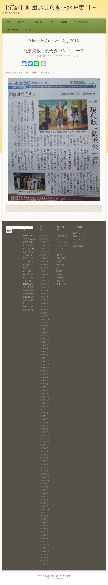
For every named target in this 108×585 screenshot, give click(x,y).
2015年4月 (44, 532)
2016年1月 (44, 506)
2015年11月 (44, 513)
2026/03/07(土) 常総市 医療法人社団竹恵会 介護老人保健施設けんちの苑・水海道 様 (28, 293)
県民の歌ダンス (82, 22)
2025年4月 (44, 271)
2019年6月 (44, 377)
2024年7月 (44, 297)
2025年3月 (44, 274)
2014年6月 (44, 564)
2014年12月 (44, 545)
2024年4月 (44, 306)
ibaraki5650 (52, 56)
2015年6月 (44, 525)
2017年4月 (44, 461)
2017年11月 (44, 438)
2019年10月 (44, 368)
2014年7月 (44, 561)
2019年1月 (44, 393)
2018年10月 (44, 403)
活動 (51, 22)
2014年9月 (44, 554)
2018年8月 (44, 410)
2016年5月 (44, 496)
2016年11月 (44, 477)
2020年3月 (44, 352)
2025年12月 (44, 245)
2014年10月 (44, 551)
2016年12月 (44, 474)
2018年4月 (44, 422)
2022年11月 (44, 342)
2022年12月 (44, 339)
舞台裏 (59, 274)
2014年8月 (44, 558)
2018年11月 (44, 400)
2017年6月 (44, 455)
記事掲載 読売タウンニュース (54, 50)
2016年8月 (44, 487)
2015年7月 (44, 522)
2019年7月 (44, 374)
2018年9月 (44, 406)
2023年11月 (44, 319)
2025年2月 (44, 277)
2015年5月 (44, 529)
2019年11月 (44, 364)
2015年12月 (44, 509)
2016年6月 (44, 493)
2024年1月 (44, 316)
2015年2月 (44, 538)
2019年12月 (44, 361)
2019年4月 (44, 384)
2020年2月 (44, 355)
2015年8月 (44, 519)
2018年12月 (44, 397)
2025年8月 (44, 258)
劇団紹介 (22, 22)
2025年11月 (44, 248)
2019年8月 (44, 371)
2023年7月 (44, 329)
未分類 (75, 56)
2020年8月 (44, 345)
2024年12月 (44, 281)
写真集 (64, 22)
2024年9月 (44, 290)
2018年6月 (44, 416)
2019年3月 (44, 387)
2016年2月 (44, 503)
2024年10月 (44, 287)
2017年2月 (44, 467)
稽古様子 (60, 271)
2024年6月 (44, 300)
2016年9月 (44, 484)
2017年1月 (44, 471)
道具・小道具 (61, 284)
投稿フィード (78, 236)
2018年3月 (44, 426)
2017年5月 (44, 458)
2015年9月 (44, 516)
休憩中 (59, 255)
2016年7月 (44, 490)
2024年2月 (44, 313)
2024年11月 (44, 284)
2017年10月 (44, 442)
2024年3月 (44, 310)
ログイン (76, 233)
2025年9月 (44, 255)
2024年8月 (44, 294)
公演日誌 (38, 22)
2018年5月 (44, 419)
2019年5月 (44, 381)
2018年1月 (44, 432)
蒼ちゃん (60, 281)
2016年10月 (44, 480)
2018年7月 (44, 413)
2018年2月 (44, 429)
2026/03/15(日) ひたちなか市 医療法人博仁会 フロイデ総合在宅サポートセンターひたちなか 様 (29, 245)
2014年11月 (44, 548)
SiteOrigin (58, 579)
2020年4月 (44, 348)
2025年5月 (44, 268)
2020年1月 (44, 358)
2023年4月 (44, 335)
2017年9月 (44, 445)
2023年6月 (44, 332)
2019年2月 (44, 390)
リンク (29, 30)
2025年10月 (44, 252)
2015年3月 (44, 535)
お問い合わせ (12, 30)
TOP (8, 22)
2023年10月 (44, 323)
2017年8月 (44, 448)
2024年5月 (44, 303)
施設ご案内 (61, 258)
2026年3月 (44, 236)
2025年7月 (44, 261)
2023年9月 (44, 326)
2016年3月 (44, 500)
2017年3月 (44, 464)
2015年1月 (44, 542)
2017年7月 (44, 451)
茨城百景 (60, 277)
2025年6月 (44, 265)
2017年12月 (44, 435)
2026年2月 (44, 239)
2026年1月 (44, 242)
